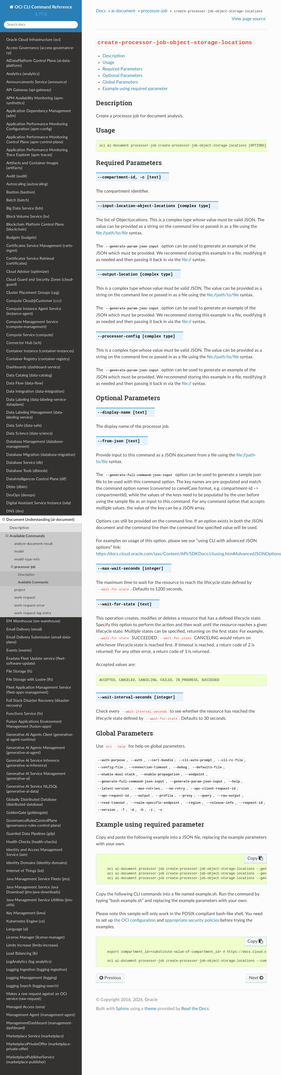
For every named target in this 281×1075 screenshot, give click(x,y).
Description (19, 528)
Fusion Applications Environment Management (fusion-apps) (34, 723)
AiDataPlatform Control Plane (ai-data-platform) (38, 63)
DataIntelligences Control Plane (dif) (36, 479)
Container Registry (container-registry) (38, 359)
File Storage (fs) (19, 671)
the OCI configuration (135, 920)
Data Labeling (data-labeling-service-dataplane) (36, 402)
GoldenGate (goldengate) (27, 813)
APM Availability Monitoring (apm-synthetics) (35, 100)
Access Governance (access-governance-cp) (40, 50)
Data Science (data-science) (29, 433)
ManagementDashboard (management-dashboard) (39, 1025)
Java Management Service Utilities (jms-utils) (39, 902)
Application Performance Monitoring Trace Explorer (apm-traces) (37, 152)
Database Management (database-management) (35, 444)
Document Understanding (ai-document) (38, 519)
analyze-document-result (33, 544)
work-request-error (29, 605)
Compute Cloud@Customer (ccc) (33, 301)
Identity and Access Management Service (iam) (34, 852)
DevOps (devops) (20, 495)
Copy (255, 858)
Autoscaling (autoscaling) (27, 184)
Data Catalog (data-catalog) (29, 375)
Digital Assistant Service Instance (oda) (38, 503)
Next (256, 978)
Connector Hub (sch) (23, 343)
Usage (108, 62)
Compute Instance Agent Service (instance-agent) (33, 311)
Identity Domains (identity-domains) (36, 863)
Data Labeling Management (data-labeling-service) (34, 414)
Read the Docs (195, 1009)
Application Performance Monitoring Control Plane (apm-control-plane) (37, 139)
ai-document (123, 11)
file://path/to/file (112, 233)
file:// (186, 260)
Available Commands (25, 536)
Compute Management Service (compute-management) (32, 324)
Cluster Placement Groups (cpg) (32, 293)
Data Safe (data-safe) (24, 425)
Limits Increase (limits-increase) (32, 945)
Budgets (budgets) (21, 237)
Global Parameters (120, 82)
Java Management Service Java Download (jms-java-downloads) (33, 889)
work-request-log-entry (32, 613)
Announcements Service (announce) (36, 82)
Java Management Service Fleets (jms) (38, 879)
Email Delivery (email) (24, 629)
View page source (248, 19)
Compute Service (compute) (29, 335)
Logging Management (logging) (31, 978)
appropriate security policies (192, 920)
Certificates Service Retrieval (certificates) (30, 260)
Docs (101, 11)
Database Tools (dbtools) (26, 471)
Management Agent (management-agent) (40, 1015)
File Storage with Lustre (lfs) (29, 679)
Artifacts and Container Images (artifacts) (32, 165)
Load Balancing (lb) (22, 953)
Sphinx (122, 1009)
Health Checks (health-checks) (31, 842)
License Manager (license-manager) (35, 937)
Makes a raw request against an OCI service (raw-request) (36, 996)
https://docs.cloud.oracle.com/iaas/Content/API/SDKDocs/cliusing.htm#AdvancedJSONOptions (188, 554)
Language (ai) (17, 929)
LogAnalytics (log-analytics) (29, 962)
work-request (24, 597)
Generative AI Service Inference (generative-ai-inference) (32, 763)
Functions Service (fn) (24, 714)
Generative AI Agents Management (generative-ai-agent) (35, 750)
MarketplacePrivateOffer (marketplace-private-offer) (38, 1046)
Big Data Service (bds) (24, 208)
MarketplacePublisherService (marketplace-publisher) (30, 1059)
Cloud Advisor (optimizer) (27, 272)
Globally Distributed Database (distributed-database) (31, 802)
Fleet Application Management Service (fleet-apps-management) (38, 689)
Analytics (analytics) (23, 74)
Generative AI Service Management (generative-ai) (35, 776)
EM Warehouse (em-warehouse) (33, 621)
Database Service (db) (24, 463)
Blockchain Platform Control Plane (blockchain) (35, 226)
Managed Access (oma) (25, 1007)
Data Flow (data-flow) (24, 383)
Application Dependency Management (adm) (38, 113)
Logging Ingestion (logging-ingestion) (36, 970)
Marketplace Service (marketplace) (35, 1036)
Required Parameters (122, 69)
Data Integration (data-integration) (35, 391)
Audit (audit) (16, 176)
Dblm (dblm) (16, 487)
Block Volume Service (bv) (27, 216)
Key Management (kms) (26, 913)
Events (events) (19, 650)
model (19, 551)
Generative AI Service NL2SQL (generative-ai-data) (32, 788)
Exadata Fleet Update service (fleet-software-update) (36, 660)
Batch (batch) (17, 200)
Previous (110, 978)
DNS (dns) (15, 511)
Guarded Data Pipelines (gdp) (30, 834)
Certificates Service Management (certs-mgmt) (39, 248)
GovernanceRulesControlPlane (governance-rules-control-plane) (33, 823)
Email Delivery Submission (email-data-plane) (38, 639)
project (19, 590)
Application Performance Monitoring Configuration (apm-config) (37, 126)
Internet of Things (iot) (25, 871)
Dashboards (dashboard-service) (33, 367)
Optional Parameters (122, 75)
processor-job (23, 567)
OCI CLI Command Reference (43, 7)
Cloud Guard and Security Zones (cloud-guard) (40, 281)
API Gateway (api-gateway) (28, 90)
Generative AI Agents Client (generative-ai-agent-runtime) (39, 737)
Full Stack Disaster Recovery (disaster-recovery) (38, 702)
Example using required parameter (135, 88)
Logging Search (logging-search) (32, 986)
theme (150, 1009)
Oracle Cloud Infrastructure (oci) (33, 40)
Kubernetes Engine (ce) (25, 921)
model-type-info (27, 559)
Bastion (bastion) (20, 192)
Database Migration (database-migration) (40, 455)
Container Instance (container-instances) (40, 351)
